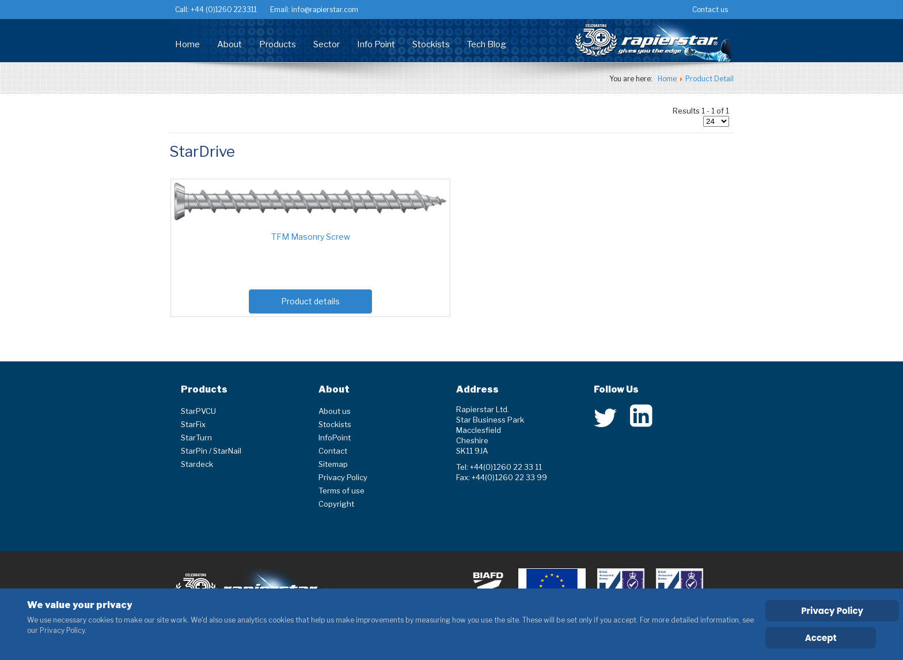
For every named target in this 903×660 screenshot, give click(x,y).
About (229, 44)
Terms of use (341, 490)
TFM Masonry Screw (310, 237)
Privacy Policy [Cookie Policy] (832, 611)
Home (187, 44)
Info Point (376, 44)
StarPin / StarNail (211, 450)
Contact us (710, 9)
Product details (310, 301)
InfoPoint (334, 437)
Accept (821, 638)
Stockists (431, 44)
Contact (332, 450)
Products (277, 44)
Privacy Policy (342, 477)
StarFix (193, 424)
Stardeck (197, 464)
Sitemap (333, 464)
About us (334, 411)
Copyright (336, 503)
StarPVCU (198, 411)
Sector (326, 44)
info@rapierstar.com (324, 9)
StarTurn (196, 437)
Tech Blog (486, 44)
